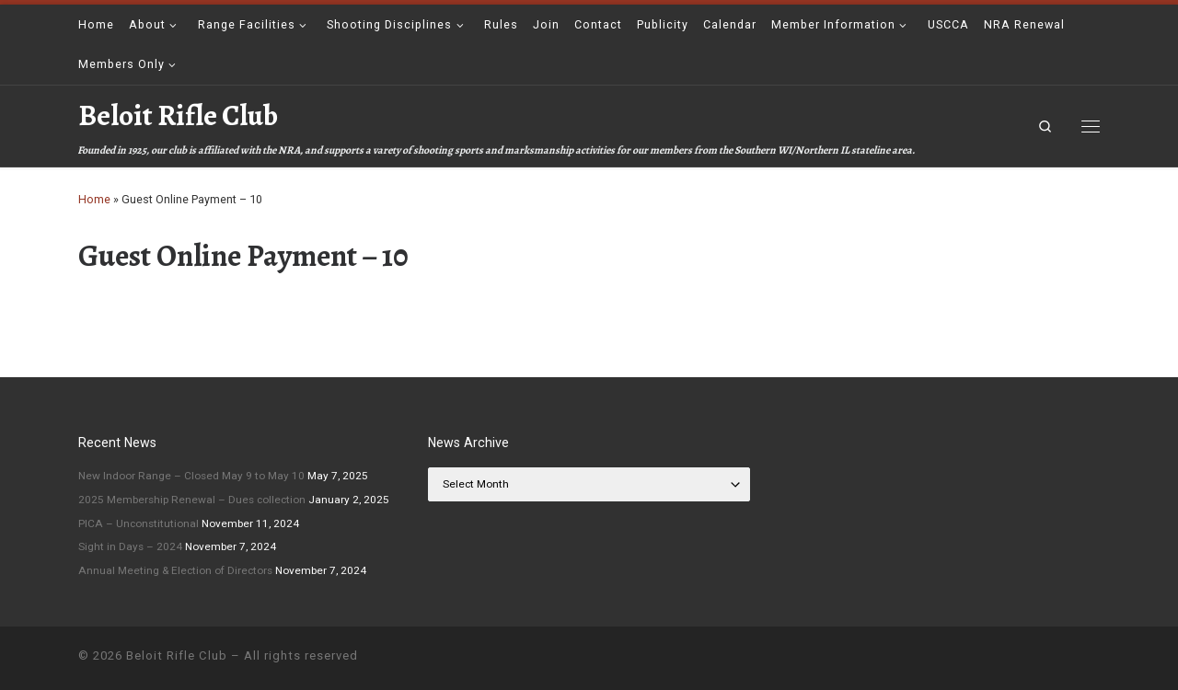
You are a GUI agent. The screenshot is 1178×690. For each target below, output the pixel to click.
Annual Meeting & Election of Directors (175, 570)
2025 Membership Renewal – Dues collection (192, 499)
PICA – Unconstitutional (138, 523)
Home (94, 199)
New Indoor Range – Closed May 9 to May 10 (191, 475)
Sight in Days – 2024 (130, 546)
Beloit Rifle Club (176, 655)
